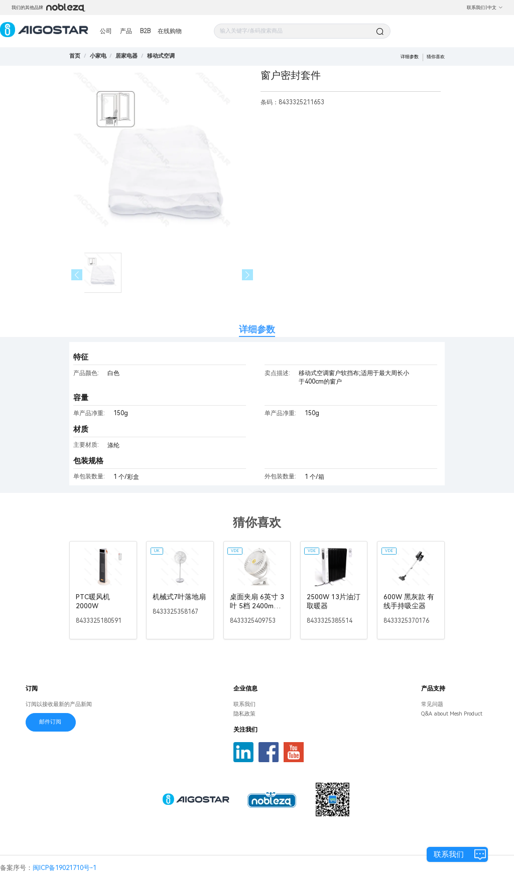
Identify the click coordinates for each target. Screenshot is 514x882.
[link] (98, 56)
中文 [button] (495, 7)
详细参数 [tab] (257, 329)
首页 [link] (74, 56)
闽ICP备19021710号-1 (64, 867)
